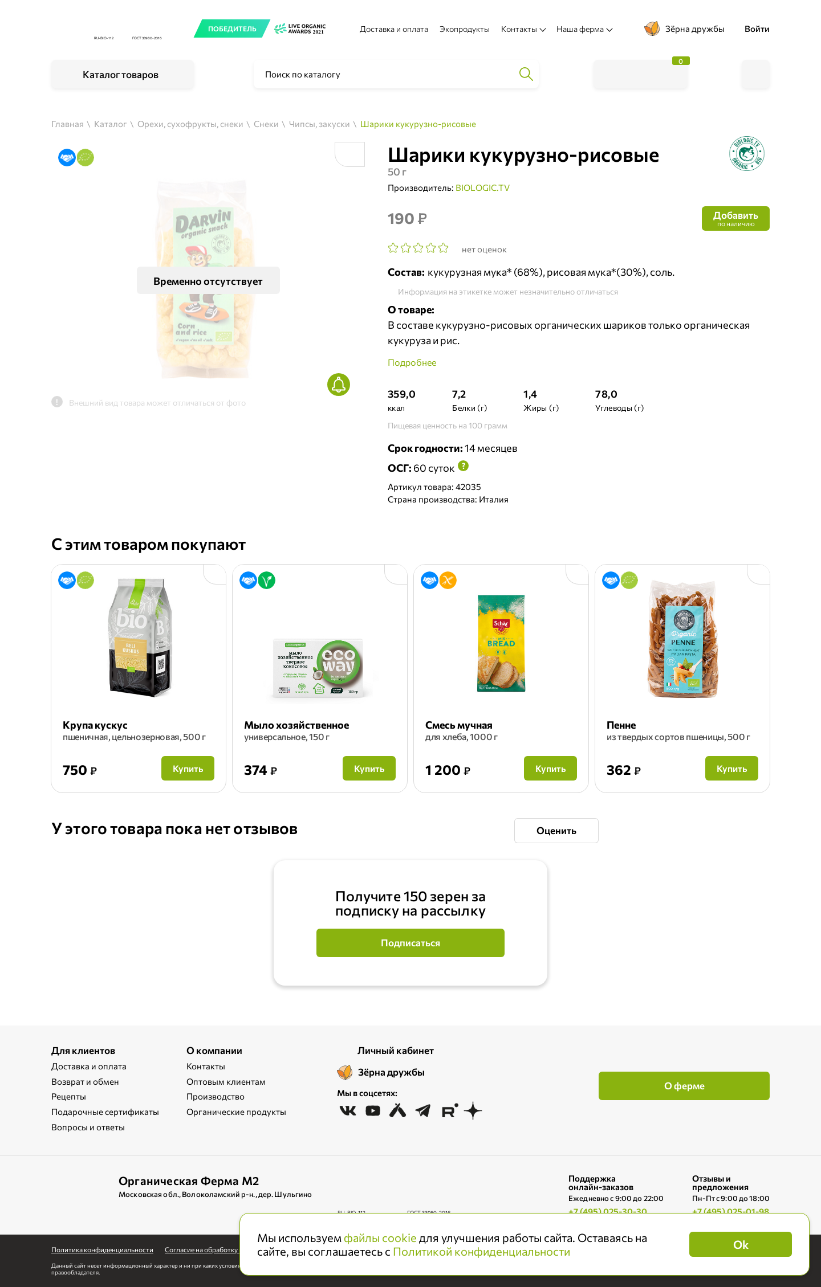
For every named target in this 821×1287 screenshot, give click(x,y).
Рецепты (68, 1096)
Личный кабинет (395, 1050)
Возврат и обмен (85, 1081)
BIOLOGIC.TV (483, 187)
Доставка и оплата (394, 29)
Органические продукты (236, 1111)
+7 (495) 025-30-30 (607, 1211)
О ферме (684, 1086)
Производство (215, 1096)
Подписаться (410, 943)
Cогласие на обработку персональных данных (237, 1249)
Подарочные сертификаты (105, 1111)
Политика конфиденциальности (102, 1249)
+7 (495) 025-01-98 (730, 1211)
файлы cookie (380, 1237)
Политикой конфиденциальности (481, 1251)
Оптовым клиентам (226, 1081)
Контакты (205, 1066)
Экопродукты (465, 29)
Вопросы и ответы (88, 1127)
